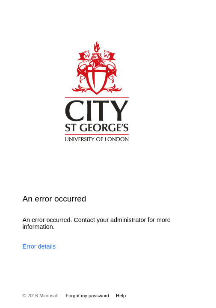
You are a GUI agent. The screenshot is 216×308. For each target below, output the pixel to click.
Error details (39, 246)
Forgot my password (87, 295)
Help (121, 295)
